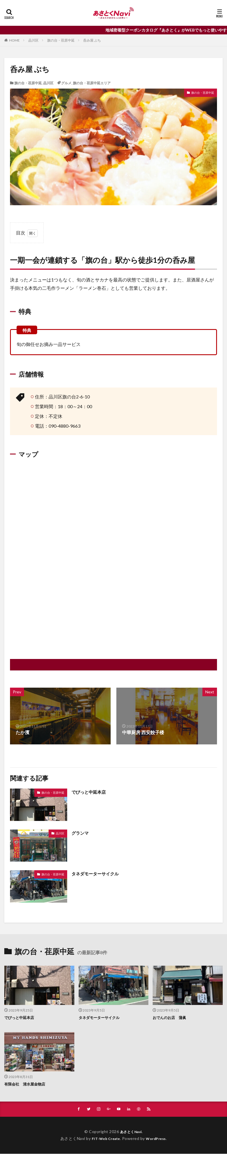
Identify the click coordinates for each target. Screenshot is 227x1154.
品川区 (33, 40)
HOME (14, 40)
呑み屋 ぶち (92, 40)
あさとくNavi (131, 1131)
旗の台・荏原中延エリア (92, 83)
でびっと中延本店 (89, 792)
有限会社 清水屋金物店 (26, 1083)
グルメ (66, 83)
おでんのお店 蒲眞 (171, 1017)
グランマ (80, 833)
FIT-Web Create (104, 1138)
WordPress (158, 1138)
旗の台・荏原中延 (61, 40)
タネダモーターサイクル (96, 873)
